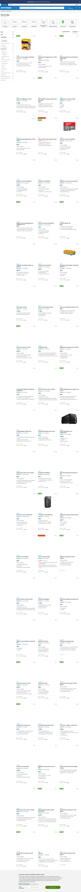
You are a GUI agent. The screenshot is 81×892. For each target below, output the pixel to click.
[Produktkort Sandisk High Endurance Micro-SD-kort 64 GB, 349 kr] (26, 460)
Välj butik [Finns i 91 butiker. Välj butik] (46, 195)
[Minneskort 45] (8, 53)
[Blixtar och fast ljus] (53, 23)
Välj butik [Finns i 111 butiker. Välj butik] (25, 739)
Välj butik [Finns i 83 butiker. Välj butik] (24, 571)
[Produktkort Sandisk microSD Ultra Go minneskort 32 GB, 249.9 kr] (69, 797)
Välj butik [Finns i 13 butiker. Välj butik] (67, 195)
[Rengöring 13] (7, 80)
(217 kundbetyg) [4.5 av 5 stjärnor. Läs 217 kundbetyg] (25, 600)
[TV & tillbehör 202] (7, 47)
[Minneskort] (24, 23)
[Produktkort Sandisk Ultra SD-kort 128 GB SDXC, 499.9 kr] (26, 754)
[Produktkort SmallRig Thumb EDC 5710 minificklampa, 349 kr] (48, 502)
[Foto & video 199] (7, 49)
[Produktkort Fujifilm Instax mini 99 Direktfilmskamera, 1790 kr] (48, 294)
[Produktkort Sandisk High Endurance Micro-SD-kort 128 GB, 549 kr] (26, 797)
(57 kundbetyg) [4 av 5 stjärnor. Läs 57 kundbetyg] (68, 434)
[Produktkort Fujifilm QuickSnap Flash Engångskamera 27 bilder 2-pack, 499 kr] (48, 44)
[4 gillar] (56, 78)
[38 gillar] (34, 244)
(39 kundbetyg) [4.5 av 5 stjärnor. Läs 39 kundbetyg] (46, 474)
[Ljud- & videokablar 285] (7, 79)
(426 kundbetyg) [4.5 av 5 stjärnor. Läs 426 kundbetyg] (47, 182)
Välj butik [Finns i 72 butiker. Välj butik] (46, 279)
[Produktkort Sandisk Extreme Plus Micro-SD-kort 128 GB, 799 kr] (48, 377)
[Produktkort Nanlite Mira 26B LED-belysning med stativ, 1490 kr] (48, 712)
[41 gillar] (34, 578)
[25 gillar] (77, 326)
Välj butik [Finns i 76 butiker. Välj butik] (67, 825)
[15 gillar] (77, 244)
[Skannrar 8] (8, 65)
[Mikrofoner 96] (7, 75)
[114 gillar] (33, 620)
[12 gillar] (56, 832)
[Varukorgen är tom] (79, 7)
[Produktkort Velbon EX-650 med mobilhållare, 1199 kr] (48, 586)
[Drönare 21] (7, 71)
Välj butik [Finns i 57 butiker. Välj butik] (67, 279)
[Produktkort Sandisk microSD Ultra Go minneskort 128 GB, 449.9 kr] (69, 671)
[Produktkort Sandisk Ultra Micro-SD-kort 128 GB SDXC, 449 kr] (26, 502)
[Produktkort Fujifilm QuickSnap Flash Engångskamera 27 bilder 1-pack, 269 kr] (26, 126)
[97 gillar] (56, 704)
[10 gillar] (77, 160)
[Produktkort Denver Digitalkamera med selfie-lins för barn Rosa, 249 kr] (48, 754)
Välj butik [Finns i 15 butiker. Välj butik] (67, 237)
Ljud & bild (4, 41)
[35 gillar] (77, 704)
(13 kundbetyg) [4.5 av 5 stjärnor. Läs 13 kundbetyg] (25, 644)
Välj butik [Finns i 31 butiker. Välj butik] (46, 825)
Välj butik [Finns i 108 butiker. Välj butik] (25, 613)
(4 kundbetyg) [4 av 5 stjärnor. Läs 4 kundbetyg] (25, 100)
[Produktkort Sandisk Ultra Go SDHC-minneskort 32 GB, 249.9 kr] (69, 840)
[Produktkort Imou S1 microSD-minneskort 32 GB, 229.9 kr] (26, 335)
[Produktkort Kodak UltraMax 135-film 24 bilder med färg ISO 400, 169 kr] (26, 628)
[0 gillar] (56, 118)
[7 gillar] (77, 368)
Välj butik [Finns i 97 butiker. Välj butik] (67, 153)
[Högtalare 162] (7, 45)
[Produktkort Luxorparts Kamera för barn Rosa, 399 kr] (48, 628)
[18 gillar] (56, 202)
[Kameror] (14, 23)
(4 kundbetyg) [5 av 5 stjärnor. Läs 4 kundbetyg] (46, 60)
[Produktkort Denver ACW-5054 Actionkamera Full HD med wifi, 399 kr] (69, 460)
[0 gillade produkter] (76, 7)
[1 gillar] (34, 78)
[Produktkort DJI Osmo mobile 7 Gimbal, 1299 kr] (26, 294)
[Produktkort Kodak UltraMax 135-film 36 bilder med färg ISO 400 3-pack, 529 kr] (69, 252)
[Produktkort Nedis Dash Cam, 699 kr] (48, 840)
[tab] (4, 5)
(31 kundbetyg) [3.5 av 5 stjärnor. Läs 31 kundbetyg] (68, 348)
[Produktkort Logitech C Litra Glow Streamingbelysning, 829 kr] (69, 628)
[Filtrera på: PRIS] (7, 34)
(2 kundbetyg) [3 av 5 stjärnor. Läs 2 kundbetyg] (68, 392)
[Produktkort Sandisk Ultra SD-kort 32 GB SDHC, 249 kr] (48, 168)
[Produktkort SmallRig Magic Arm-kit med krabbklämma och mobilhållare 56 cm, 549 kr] (26, 210)
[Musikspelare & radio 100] (7, 73)
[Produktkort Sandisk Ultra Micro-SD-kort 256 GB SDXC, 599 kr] (48, 210)
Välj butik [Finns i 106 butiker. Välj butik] (25, 445)
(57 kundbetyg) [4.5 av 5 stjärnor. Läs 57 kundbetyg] (68, 100)
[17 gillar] (77, 620)
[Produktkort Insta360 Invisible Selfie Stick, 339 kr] (48, 335)
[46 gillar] (34, 451)
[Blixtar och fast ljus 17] (8, 60)
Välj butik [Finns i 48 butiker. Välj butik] (24, 111)
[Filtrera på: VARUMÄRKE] (7, 37)
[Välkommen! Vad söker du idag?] (43, 8)
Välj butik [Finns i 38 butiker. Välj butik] (67, 697)
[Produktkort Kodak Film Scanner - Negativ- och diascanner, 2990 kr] (69, 712)
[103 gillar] (77, 493)
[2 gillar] (56, 36)
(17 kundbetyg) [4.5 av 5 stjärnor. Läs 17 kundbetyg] (68, 268)
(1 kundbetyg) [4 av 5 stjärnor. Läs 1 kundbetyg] (46, 308)
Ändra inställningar (21, 887)
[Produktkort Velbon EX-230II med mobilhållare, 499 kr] (48, 460)
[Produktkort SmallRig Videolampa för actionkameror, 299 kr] (26, 712)
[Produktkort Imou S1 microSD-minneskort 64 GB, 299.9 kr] (26, 671)
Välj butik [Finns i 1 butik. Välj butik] (45, 153)
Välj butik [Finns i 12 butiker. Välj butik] (46, 361)
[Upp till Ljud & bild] (5, 23)
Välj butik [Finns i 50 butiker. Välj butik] (24, 403)
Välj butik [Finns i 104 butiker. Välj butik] (68, 361)
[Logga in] (69, 7)
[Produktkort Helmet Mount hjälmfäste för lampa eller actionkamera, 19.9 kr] (26, 377)
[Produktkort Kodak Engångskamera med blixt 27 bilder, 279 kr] (69, 86)
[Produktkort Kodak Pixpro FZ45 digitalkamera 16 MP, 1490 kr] (26, 86)
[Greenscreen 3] (8, 62)
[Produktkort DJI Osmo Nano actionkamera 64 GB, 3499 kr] (69, 544)
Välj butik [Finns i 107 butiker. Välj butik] (46, 529)
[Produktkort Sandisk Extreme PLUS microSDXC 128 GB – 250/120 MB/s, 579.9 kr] (48, 797)
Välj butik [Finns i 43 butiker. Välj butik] (46, 111)
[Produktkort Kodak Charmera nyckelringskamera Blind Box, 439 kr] (26, 44)
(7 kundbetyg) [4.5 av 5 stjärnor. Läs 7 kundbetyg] (46, 854)
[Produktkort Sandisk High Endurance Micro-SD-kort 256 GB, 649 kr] (69, 168)
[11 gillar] (77, 451)
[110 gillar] (55, 451)
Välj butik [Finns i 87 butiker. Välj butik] (24, 655)
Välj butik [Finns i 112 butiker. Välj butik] (25, 195)
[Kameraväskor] (72, 23)
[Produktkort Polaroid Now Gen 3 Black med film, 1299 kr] (48, 544)
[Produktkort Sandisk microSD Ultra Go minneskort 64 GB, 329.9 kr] (26, 840)
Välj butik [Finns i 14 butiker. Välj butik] (24, 319)
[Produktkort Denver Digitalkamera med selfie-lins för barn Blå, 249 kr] (69, 335)
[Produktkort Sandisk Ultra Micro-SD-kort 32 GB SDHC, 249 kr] (69, 126)
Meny (15, 8)
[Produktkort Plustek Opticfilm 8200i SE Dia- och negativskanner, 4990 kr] (69, 419)
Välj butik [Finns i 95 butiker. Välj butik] (46, 71)
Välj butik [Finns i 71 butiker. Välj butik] (46, 487)
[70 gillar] (56, 160)
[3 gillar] (34, 326)
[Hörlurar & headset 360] (7, 44)
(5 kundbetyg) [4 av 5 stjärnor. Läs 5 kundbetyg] (68, 475)
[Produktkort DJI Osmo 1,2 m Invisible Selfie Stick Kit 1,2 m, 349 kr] (69, 294)
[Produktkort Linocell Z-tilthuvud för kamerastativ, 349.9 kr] (48, 252)
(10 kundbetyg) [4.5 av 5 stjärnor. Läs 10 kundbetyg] (25, 268)
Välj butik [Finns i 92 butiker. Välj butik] (24, 361)
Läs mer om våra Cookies (24, 884)
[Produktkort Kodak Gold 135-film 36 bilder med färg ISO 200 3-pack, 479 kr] (69, 586)
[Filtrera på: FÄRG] (7, 32)
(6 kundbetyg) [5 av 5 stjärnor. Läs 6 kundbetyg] (46, 726)
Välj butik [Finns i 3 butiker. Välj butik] (67, 71)
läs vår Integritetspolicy (33, 884)
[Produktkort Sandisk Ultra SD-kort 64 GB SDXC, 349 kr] (26, 544)
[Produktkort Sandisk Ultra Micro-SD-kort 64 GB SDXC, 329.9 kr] (26, 168)
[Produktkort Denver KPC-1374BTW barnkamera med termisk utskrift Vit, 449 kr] (48, 86)
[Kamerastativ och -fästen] (43, 23)
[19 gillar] (34, 118)
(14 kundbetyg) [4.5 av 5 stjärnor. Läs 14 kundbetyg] (46, 266)
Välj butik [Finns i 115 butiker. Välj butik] (68, 111)
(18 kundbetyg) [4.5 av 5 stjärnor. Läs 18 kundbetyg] (25, 348)
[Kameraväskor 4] (8, 64)
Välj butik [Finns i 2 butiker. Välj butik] (45, 739)
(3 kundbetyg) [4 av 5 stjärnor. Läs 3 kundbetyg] (46, 558)
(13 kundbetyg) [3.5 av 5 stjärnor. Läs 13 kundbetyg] (46, 642)
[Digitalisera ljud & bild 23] (7, 77)
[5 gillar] (77, 36)
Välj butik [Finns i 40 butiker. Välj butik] (67, 487)
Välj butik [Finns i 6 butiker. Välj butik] (24, 237)
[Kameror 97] (8, 51)
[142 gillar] (55, 244)
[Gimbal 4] (8, 67)
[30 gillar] (34, 493)
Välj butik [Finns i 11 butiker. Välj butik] (46, 571)
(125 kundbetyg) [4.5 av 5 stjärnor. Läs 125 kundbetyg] (69, 182)
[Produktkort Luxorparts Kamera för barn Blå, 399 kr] (48, 671)
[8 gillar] (34, 286)
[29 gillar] (34, 160)
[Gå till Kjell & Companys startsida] (6, 8)
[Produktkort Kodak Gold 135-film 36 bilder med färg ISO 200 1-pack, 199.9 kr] (69, 502)
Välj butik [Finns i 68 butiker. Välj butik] (24, 71)
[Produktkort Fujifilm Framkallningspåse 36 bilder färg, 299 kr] (26, 419)
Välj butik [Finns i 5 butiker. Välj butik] (45, 319)
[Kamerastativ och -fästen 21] (8, 57)
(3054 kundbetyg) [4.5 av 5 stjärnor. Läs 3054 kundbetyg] (69, 140)
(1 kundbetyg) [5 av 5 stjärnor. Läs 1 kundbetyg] (46, 348)
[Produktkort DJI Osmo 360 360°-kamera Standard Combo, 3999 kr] (48, 126)
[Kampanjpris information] (46, 140)
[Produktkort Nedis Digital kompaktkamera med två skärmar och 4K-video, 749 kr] (69, 44)
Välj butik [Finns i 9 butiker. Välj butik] (67, 739)
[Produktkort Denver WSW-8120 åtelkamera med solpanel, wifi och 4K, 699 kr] (69, 377)
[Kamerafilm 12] (8, 55)
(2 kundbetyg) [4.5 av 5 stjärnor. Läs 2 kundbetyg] (25, 308)
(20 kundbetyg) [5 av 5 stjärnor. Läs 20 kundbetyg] (68, 517)
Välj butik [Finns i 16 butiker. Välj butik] (24, 279)
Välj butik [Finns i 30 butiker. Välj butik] (67, 403)
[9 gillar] (56, 286)
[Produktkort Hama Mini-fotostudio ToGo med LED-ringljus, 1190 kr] (69, 754)
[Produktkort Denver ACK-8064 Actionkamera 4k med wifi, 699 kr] (48, 419)
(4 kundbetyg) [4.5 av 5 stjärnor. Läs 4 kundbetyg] (25, 58)
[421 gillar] (77, 118)
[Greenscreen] (63, 23)
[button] (8, 16)
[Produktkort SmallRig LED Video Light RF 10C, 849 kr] (69, 210)
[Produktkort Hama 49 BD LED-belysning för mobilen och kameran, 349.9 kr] (26, 252)
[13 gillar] (56, 493)
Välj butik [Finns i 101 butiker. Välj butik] (25, 487)
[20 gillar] (34, 36)
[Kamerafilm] (34, 23)
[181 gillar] (77, 410)
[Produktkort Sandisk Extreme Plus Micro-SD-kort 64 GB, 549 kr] (26, 586)
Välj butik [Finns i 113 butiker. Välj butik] (68, 529)
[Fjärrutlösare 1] (8, 69)
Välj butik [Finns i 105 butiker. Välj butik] (25, 153)
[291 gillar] (77, 78)
